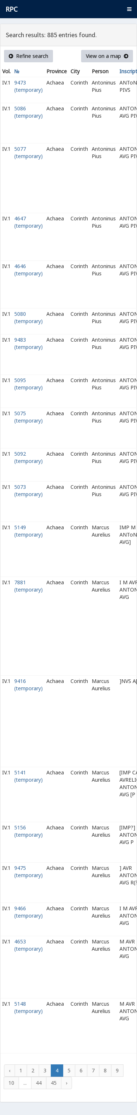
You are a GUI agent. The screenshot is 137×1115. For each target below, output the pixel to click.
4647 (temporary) (28, 222)
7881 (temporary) (28, 586)
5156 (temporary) (28, 831)
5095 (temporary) (28, 384)
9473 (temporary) (28, 86)
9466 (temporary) (28, 912)
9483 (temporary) (28, 343)
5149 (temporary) (28, 531)
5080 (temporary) (28, 317)
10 (11, 1082)
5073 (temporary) (28, 490)
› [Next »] (66, 1082)
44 (39, 1082)
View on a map (107, 55)
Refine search (28, 55)
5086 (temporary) (28, 112)
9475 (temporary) (28, 871)
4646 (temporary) (28, 270)
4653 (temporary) (28, 945)
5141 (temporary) (28, 776)
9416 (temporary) (28, 685)
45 (54, 1082)
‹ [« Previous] (9, 1070)
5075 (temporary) (28, 417)
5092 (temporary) (28, 457)
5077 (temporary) (28, 152)
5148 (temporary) (28, 1007)
